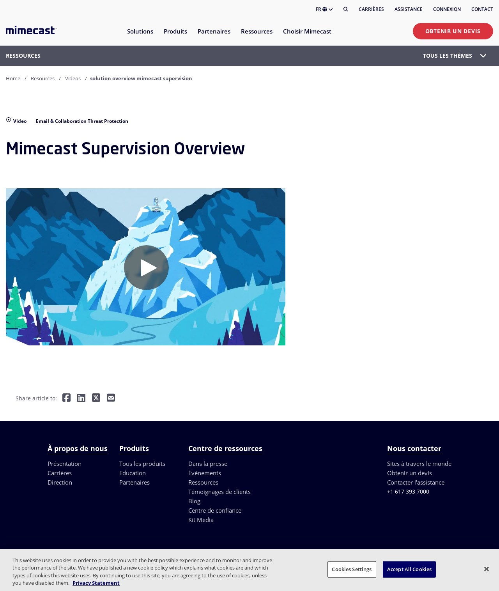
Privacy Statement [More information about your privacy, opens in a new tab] (96, 582)
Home (13, 78)
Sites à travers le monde (419, 463)
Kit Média (201, 520)
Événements (204, 473)
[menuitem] (139, 36)
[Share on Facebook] (66, 399)
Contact (482, 9)
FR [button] (324, 9)
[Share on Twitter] (96, 399)
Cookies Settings (352, 569)
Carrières (371, 9)
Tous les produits (142, 463)
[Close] (486, 568)
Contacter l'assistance (415, 482)
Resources (43, 78)
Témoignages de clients (219, 491)
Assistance (409, 9)
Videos (73, 78)
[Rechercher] (345, 9)
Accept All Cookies (409, 569)
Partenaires (134, 482)
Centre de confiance (214, 510)
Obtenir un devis (453, 31)
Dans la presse (207, 463)
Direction (60, 482)
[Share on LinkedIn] (81, 399)
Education (132, 473)
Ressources (203, 482)
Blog (194, 501)
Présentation (64, 463)
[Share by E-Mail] (111, 399)
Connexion (447, 9)
